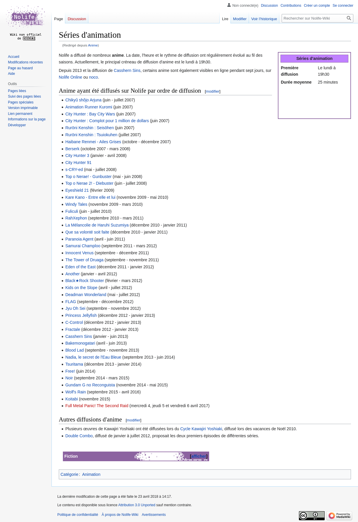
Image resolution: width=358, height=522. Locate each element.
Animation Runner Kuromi (88, 107)
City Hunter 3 (77, 155)
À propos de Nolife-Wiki (119, 515)
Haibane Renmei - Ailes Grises (93, 141)
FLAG (70, 301)
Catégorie (69, 474)
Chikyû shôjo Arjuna (83, 100)
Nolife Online (70, 77)
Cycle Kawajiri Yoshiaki (201, 428)
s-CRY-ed (74, 169)
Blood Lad (74, 350)
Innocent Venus (79, 252)
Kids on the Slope (81, 287)
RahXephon (76, 218)
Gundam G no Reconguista (90, 385)
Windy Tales (76, 204)
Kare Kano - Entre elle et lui (90, 197)
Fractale (72, 329)
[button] (17, 125)
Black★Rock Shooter (84, 280)
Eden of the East (80, 267)
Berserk (72, 148)
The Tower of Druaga (84, 259)
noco (93, 77)
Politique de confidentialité (77, 515)
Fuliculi (71, 211)
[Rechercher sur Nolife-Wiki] (317, 18)
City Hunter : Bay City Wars (90, 114)
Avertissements (154, 515)
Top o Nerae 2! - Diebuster (89, 183)
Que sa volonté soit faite (87, 232)
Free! (70, 371)
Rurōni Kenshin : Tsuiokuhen (91, 134)
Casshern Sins (127, 70)
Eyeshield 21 (77, 190)
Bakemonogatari (80, 343)
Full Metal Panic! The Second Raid (96, 405)
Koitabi (71, 399)
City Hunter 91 (78, 162)
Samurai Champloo (82, 245)
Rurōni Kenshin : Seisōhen (89, 127)
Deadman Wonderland (85, 294)
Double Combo (78, 435)
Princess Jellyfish (81, 315)
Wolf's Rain (75, 392)
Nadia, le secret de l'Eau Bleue (93, 357)
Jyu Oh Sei (75, 308)
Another (72, 274)
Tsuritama (74, 364)
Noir (69, 378)
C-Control (74, 322)
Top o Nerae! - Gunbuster (88, 176)
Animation (91, 474)
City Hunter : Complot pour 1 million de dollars (107, 120)
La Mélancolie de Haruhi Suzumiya (96, 225)
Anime (93, 45)
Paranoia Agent (79, 239)
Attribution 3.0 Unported (136, 505)
